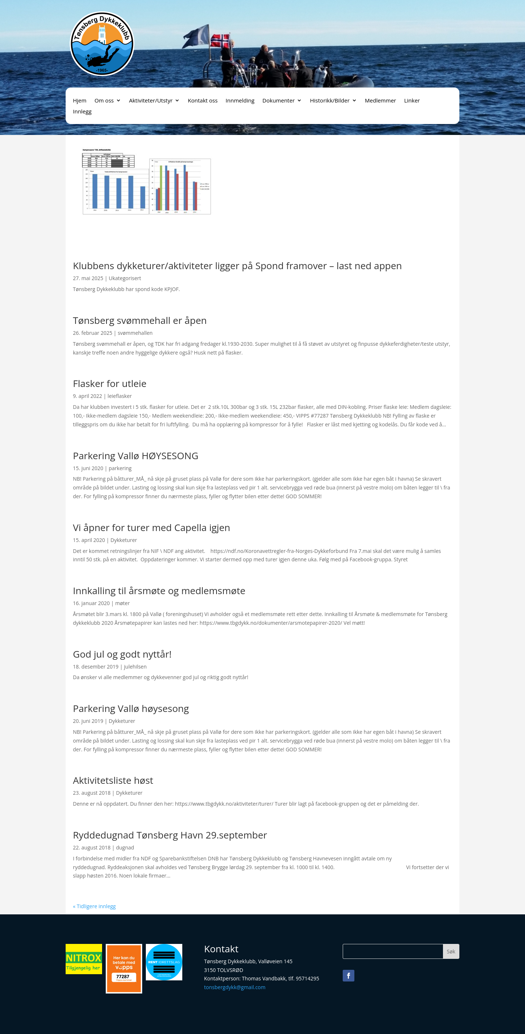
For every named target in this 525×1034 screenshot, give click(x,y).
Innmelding (240, 101)
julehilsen (135, 666)
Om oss (104, 101)
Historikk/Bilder (330, 101)
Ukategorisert (125, 278)
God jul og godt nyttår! (122, 654)
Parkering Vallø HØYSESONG (135, 455)
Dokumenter (278, 101)
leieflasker (120, 395)
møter (122, 603)
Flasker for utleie (110, 383)
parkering (120, 468)
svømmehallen (135, 332)
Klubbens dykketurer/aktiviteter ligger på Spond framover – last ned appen (237, 265)
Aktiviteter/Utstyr (150, 101)
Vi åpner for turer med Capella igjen (151, 527)
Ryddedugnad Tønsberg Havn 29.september (170, 834)
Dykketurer (123, 540)
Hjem (79, 101)
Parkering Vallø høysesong (131, 708)
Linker (412, 101)
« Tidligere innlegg (94, 906)
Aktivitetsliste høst (113, 780)
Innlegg (82, 112)
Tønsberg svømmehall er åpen (140, 320)
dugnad (125, 847)
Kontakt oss (203, 101)
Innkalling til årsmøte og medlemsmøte (159, 590)
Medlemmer (380, 101)
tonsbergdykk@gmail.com (234, 987)
